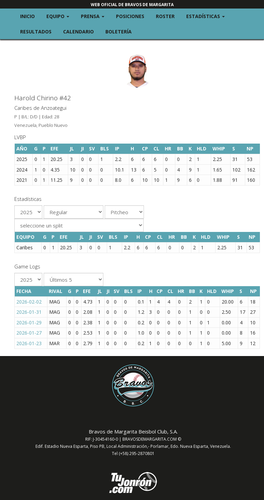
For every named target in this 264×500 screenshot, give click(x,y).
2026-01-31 (29, 312)
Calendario (78, 31)
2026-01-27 (29, 332)
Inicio (27, 16)
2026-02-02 (29, 301)
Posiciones (130, 16)
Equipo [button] (60, 15)
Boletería (118, 31)
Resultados (36, 31)
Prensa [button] (95, 15)
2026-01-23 (29, 343)
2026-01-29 (29, 322)
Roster (165, 16)
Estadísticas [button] (208, 15)
